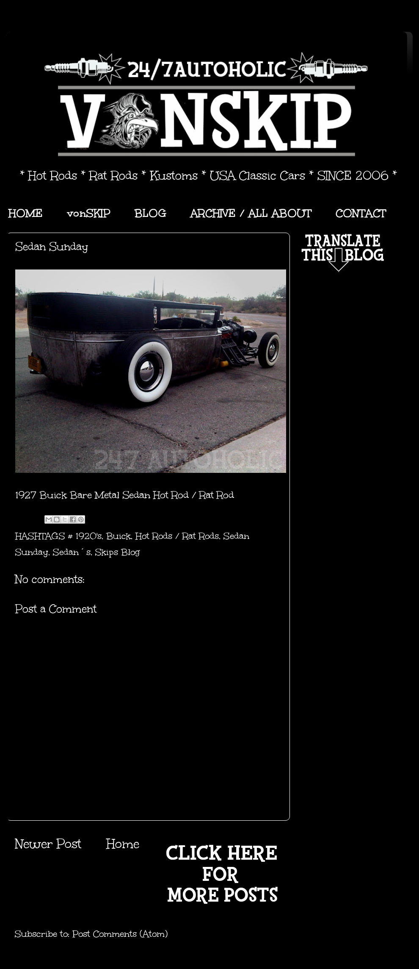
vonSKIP (88, 213)
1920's (88, 536)
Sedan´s (72, 552)
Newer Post (48, 844)
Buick (118, 536)
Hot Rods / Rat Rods (177, 536)
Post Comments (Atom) (120, 934)
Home (122, 844)
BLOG (150, 213)
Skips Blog (117, 552)
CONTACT (361, 213)
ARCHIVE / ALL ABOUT (250, 213)
